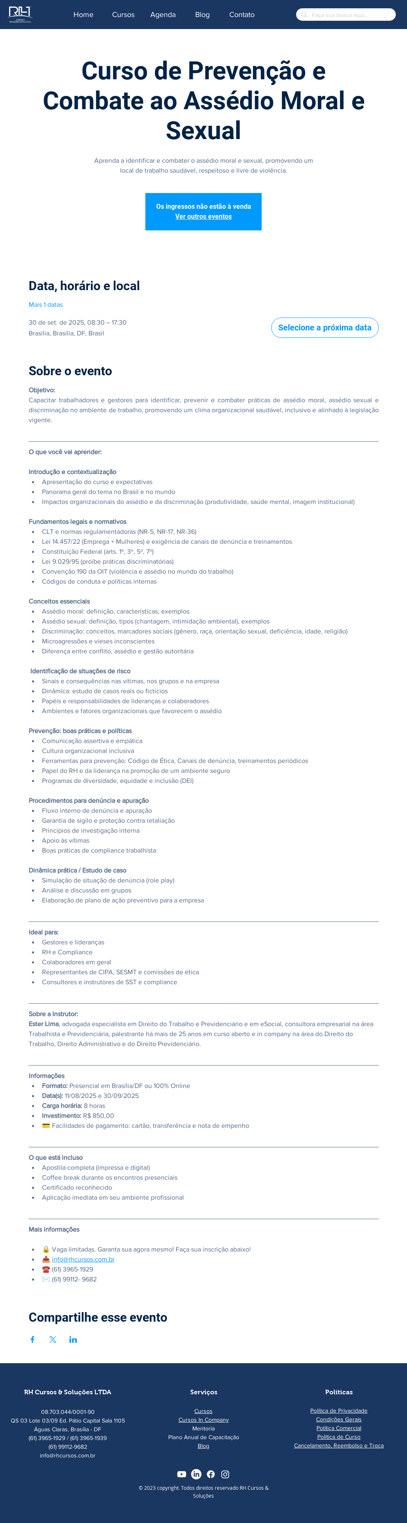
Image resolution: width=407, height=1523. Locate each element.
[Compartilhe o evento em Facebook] (33, 1339)
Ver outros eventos (203, 216)
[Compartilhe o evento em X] (53, 1339)
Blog (203, 1445)
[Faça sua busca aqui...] (345, 15)
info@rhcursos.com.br (68, 1455)
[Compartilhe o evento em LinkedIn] (73, 1339)
